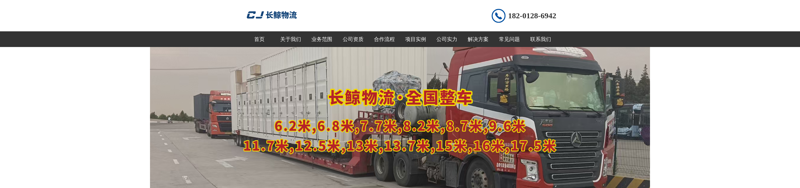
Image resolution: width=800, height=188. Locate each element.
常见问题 (509, 39)
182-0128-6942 (532, 15)
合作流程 (384, 39)
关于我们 (290, 39)
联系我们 (540, 39)
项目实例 (415, 39)
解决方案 (478, 39)
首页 (259, 39)
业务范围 (321, 39)
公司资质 (353, 39)
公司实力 (446, 39)
